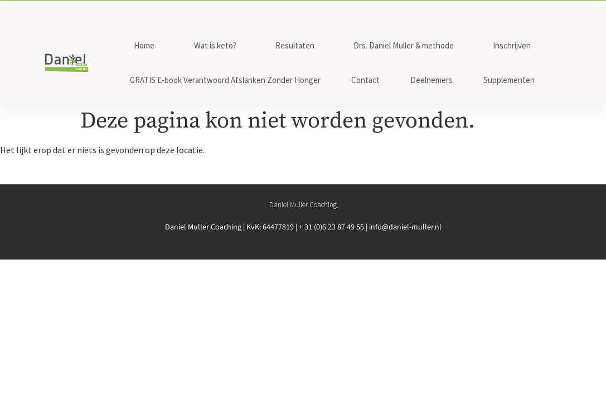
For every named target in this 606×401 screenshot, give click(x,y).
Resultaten (294, 45)
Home (144, 45)
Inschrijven (512, 45)
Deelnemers (431, 80)
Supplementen (509, 80)
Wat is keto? (215, 45)
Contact (365, 80)
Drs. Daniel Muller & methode (403, 45)
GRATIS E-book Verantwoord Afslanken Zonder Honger (225, 80)
